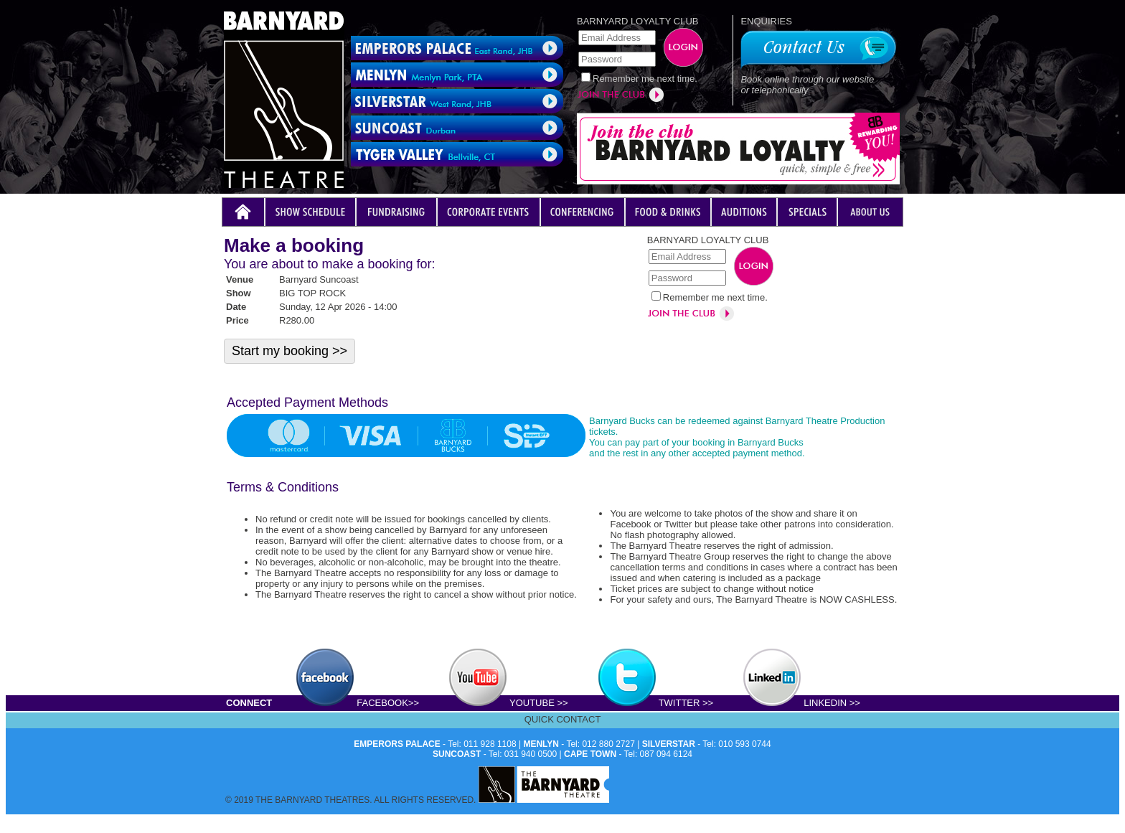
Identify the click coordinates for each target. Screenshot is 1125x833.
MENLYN (541, 744)
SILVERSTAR (668, 744)
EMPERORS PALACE (397, 744)
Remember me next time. (645, 78)
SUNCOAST (457, 754)
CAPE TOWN (590, 754)
